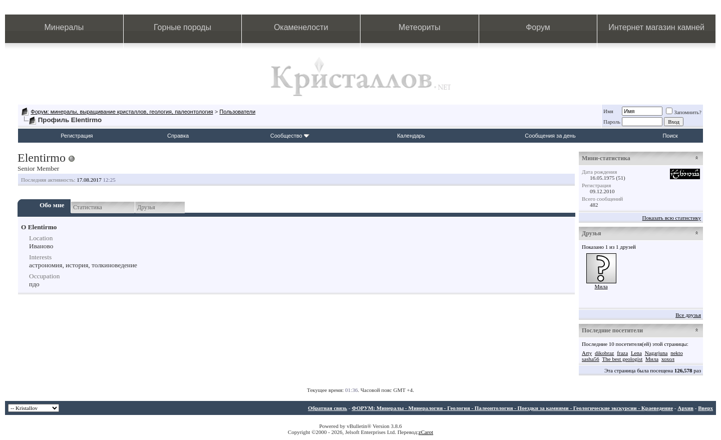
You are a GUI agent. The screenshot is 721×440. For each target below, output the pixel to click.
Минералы (64, 27)
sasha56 (590, 359)
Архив (685, 408)
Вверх (705, 408)
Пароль (611, 122)
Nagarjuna (656, 353)
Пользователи (237, 112)
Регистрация (77, 136)
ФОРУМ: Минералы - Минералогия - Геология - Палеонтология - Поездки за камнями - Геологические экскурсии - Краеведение (512, 408)
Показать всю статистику (671, 218)
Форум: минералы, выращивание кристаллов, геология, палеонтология (122, 112)
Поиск (669, 136)
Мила (600, 286)
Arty (587, 353)
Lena (636, 353)
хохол (667, 359)
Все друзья (688, 315)
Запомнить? (683, 112)
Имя (608, 111)
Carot (427, 432)
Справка (178, 136)
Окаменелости (301, 27)
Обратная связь (327, 408)
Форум (538, 27)
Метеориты (419, 27)
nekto (676, 353)
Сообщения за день (550, 136)
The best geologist (622, 359)
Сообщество (289, 136)
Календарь (411, 136)
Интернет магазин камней (656, 27)
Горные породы (182, 27)
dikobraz (604, 353)
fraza (622, 353)
